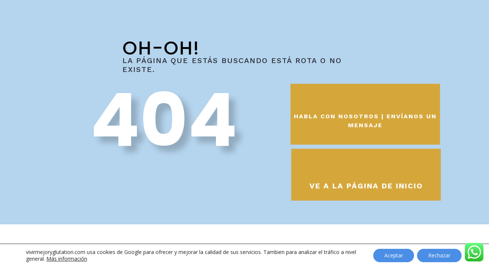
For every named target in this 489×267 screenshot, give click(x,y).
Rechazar (439, 255)
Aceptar (393, 255)
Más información (66, 258)
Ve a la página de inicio (366, 185)
